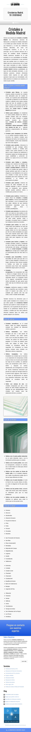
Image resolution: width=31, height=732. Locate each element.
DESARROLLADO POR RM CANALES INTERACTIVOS (14, 725)
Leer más (24, 661)
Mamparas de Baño (10, 677)
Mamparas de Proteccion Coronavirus (14, 671)
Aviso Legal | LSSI (9, 684)
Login (25, 725)
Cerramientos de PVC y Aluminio (13, 673)
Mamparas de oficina (10, 680)
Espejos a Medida (9, 675)
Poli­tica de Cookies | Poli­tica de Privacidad (15, 686)
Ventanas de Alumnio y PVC (12, 668)
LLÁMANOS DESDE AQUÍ (15, 730)
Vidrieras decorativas (10, 682)
